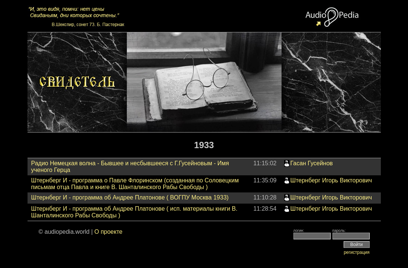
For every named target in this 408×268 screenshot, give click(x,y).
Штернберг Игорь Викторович (331, 180)
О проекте (108, 232)
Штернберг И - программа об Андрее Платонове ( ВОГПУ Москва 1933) (130, 197)
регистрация (356, 252)
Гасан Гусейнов (311, 163)
